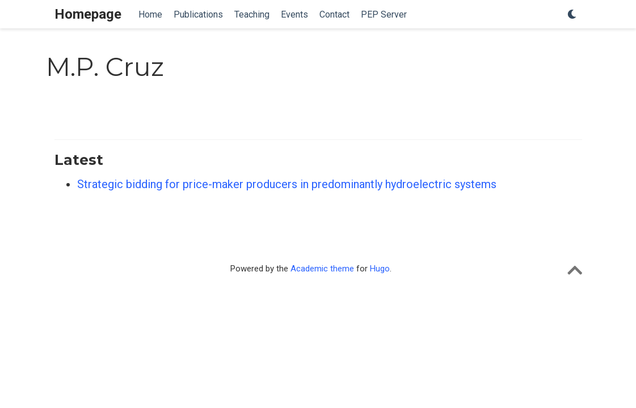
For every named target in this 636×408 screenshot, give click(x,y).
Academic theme (322, 269)
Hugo (380, 269)
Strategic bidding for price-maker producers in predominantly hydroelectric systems (286, 184)
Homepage (87, 14)
